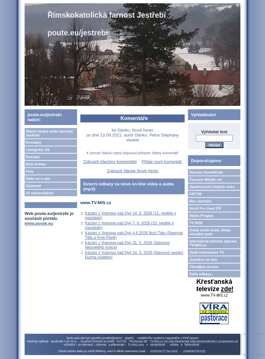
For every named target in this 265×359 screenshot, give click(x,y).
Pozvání (33, 157)
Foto (30, 171)
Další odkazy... (201, 274)
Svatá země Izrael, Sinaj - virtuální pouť (210, 232)
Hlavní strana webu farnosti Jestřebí (49, 133)
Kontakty (33, 142)
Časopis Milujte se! (205, 179)
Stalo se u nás (38, 178)
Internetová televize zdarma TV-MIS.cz (212, 243)
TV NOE (196, 223)
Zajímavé (33, 186)
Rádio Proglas (201, 216)
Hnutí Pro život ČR (205, 208)
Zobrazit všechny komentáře (110, 161)
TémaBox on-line (203, 267)
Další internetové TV (206, 252)
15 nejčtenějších (40, 193)
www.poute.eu (39, 223)
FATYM (195, 194)
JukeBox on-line (203, 260)
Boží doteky (36, 164)
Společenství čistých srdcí (211, 187)
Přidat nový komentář (161, 161)
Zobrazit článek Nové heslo (132, 170)
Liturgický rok (38, 150)
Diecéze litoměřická (206, 172)
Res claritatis (200, 201)
